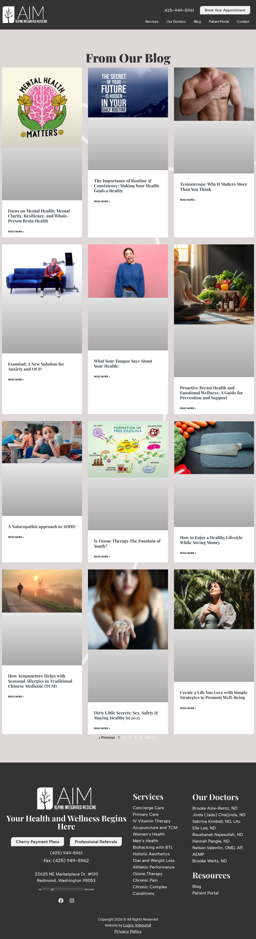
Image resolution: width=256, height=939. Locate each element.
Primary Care (146, 814)
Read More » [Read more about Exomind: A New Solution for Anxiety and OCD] (16, 379)
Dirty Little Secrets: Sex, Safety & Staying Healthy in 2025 (126, 715)
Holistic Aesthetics (151, 853)
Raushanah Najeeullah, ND (217, 834)
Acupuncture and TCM (155, 827)
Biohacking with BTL (153, 847)
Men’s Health (145, 840)
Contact (243, 21)
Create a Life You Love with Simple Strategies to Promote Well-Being (214, 694)
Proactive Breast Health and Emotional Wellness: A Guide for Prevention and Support (211, 392)
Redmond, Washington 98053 (66, 880)
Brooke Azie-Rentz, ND (214, 808)
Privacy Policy (128, 931)
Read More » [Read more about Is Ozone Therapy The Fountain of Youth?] (102, 556)
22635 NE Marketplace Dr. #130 (66, 874)
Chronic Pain (145, 880)
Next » (151, 737)
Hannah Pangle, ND (210, 841)
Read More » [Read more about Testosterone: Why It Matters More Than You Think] (188, 199)
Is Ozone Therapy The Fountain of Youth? (127, 543)
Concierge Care (148, 807)
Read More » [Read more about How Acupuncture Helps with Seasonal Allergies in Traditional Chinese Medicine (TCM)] (16, 696)
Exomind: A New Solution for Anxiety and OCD (36, 366)
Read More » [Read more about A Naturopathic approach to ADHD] (16, 537)
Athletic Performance (154, 867)
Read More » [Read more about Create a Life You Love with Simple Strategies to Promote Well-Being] (188, 708)
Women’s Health (149, 834)
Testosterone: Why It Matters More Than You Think (213, 186)
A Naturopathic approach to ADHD (41, 526)
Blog (197, 21)
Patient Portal (219, 21)
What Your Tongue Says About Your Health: (123, 363)
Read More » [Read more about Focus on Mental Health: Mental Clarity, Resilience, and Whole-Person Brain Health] (16, 231)
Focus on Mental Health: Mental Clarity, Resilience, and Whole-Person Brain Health (39, 215)
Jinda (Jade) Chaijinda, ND (218, 814)
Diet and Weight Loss (154, 860)
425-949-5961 (179, 10)
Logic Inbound (137, 925)
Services (151, 21)
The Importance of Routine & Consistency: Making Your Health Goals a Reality (126, 185)
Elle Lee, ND (204, 827)
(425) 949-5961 (66, 852)
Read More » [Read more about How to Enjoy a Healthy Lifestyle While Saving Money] (188, 553)
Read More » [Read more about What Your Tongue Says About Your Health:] (102, 376)
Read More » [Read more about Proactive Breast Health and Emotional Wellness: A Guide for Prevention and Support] (188, 408)
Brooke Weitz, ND (209, 860)
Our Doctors (176, 21)
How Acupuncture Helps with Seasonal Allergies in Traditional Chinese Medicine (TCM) (40, 680)
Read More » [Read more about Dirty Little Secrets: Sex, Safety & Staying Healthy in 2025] (102, 728)
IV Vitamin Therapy (152, 820)
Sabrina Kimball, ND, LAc (216, 821)
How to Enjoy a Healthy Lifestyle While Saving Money (211, 539)
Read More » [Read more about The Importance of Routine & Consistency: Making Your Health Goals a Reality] (102, 201)
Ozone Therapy (147, 873)
